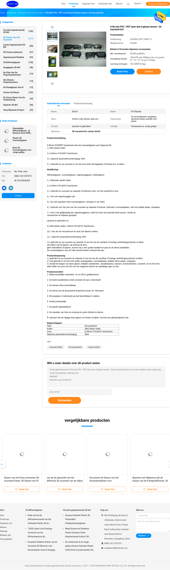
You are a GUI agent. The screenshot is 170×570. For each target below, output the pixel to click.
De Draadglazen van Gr (18, 87)
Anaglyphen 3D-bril (18, 67)
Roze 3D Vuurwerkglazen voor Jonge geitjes (22, 150)
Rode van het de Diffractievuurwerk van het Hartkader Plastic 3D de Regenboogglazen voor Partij (40, 519)
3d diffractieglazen (18, 62)
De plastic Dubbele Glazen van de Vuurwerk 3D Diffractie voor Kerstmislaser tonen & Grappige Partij (42, 546)
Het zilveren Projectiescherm (18, 81)
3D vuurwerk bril (75, 347)
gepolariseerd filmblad (18, 57)
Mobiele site (5, 535)
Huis (2, 515)
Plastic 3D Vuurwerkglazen (20, 139)
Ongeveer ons (6, 523)
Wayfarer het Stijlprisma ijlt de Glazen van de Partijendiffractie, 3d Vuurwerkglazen (150, 480)
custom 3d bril (93, 347)
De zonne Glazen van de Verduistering (18, 98)
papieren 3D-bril (18, 104)
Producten (4, 519)
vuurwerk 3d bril (55, 347)
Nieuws (3, 527)
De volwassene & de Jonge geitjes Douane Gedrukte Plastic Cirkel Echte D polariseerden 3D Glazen (79, 546)
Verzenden (64, 400)
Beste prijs (122, 71)
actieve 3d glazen (18, 92)
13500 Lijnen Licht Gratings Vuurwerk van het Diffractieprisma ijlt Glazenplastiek (40, 533)
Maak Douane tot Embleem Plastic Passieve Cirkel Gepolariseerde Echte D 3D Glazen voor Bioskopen (77, 533)
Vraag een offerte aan (157, 4)
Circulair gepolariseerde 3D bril (18, 31)
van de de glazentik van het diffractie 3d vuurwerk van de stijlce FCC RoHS (65, 480)
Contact (18, 195)
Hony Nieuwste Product (18, 110)
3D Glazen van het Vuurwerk (18, 38)
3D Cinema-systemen (18, 52)
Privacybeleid (6, 539)
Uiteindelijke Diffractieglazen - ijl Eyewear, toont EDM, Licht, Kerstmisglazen (22, 130)
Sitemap (3, 531)
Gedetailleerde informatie (58, 103)
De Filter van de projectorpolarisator (18, 73)
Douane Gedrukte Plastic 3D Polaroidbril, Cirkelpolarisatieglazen (77, 519)
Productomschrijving (83, 103)
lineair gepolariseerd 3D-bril (18, 46)
